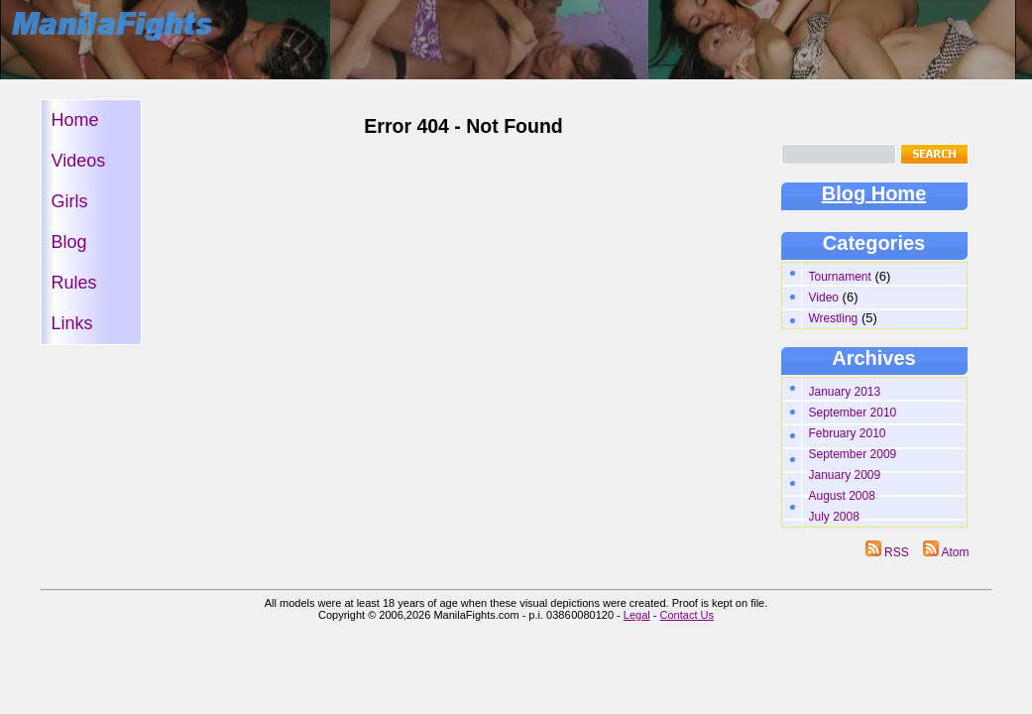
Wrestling (834, 318)
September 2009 (853, 454)
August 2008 (842, 496)
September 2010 (853, 412)
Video (824, 297)
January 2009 (845, 475)
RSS (888, 552)
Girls (70, 201)
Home (75, 120)
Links (72, 323)
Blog (69, 242)
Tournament (840, 277)
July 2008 (834, 517)
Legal (637, 615)
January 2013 (845, 392)
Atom (946, 552)
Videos (79, 161)
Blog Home (874, 193)
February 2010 (847, 433)
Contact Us (687, 615)
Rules (74, 283)
